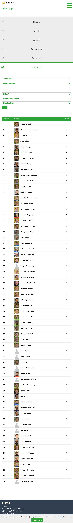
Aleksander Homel (27, 283)
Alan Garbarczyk (26, 481)
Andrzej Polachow (27, 271)
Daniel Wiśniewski (27, 368)
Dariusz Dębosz (26, 322)
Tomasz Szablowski (27, 470)
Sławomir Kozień (26, 294)
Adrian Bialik (25, 464)
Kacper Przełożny (27, 266)
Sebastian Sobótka (27, 226)
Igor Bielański (25, 390)
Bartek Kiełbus (26, 135)
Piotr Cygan (24, 351)
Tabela (36, 31)
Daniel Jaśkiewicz (27, 311)
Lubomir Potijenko (27, 209)
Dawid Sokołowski (27, 158)
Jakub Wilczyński (27, 254)
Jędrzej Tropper (26, 192)
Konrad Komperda (27, 476)
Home (36, 22)
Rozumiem (37, 520)
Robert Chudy (25, 442)
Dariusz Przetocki (27, 447)
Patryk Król (24, 362)
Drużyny (36, 58)
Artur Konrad (25, 237)
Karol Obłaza (25, 339)
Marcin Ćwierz (25, 430)
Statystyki (36, 67)
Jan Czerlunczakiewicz (29, 198)
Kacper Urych (25, 424)
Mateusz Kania (26, 328)
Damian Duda (25, 413)
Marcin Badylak (26, 169)
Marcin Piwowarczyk (28, 379)
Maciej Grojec (25, 345)
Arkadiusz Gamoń (27, 249)
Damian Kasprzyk (27, 215)
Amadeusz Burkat (27, 260)
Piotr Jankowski (26, 317)
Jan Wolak (24, 396)
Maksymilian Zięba (27, 232)
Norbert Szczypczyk (28, 385)
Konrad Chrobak (26, 181)
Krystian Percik (26, 243)
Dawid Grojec (25, 186)
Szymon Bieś (25, 356)
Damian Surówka (26, 220)
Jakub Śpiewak (26, 300)
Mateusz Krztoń (26, 334)
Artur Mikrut (25, 141)
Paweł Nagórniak (27, 453)
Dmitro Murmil (25, 402)
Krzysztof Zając (26, 124)
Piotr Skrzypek (26, 152)
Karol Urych (24, 419)
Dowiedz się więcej (65, 517)
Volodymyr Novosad (28, 277)
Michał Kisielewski (27, 407)
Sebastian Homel (27, 203)
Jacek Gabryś (25, 147)
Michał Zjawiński (26, 288)
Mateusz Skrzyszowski (29, 130)
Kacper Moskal (26, 305)
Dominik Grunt (26, 164)
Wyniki (36, 40)
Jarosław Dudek (26, 436)
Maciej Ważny (25, 373)
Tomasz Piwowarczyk (28, 175)
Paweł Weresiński (27, 459)
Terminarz (36, 49)
